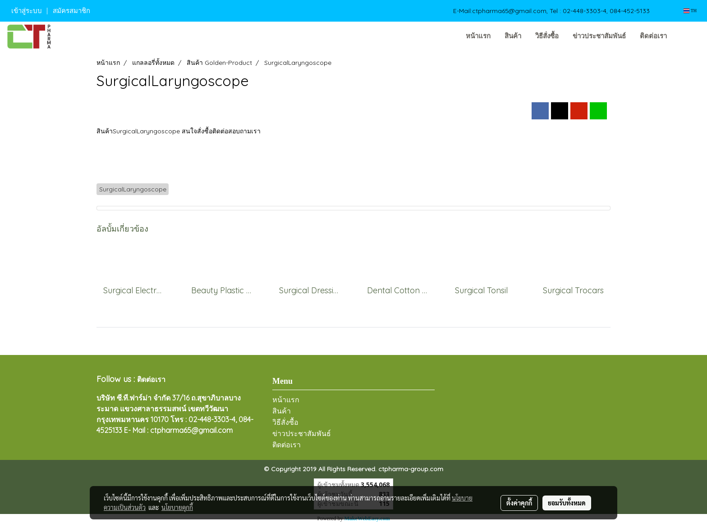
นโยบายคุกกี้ (177, 507)
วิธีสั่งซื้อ (547, 36)
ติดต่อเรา (653, 36)
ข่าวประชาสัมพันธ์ (599, 36)
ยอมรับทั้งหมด (567, 503)
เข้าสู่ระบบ (26, 11)
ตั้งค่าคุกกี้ (519, 503)
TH (690, 10)
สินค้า (513, 36)
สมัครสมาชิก (71, 11)
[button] (688, 36)
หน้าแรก (478, 36)
